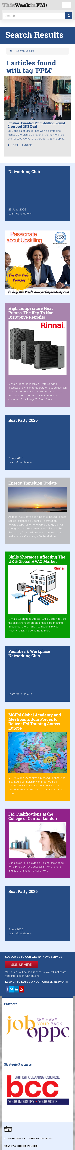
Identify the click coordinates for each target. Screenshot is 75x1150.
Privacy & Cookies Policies (21, 1146)
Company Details (14, 1138)
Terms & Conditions (40, 1138)
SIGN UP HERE (21, 965)
